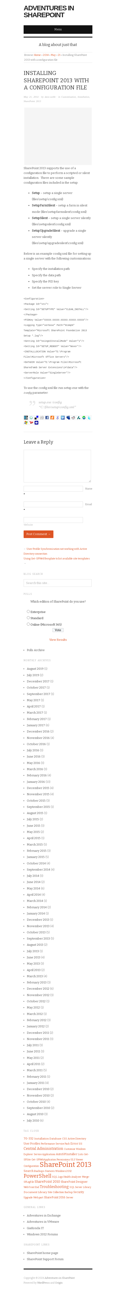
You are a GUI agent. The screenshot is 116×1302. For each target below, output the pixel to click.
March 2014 (35, 901)
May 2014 (33, 888)
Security (78, 1192)
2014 (46, 55)
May (53, 55)
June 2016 (34, 756)
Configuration (31, 1166)
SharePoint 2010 (47, 1182)
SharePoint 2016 (54, 1197)
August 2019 (35, 668)
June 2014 (34, 882)
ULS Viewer (77, 1159)
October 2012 (36, 1001)
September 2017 (38, 694)
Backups (39, 1171)
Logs (60, 1176)
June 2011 (33, 1051)
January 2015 (36, 857)
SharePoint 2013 (32, 101)
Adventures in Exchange (44, 1215)
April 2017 (34, 706)
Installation (83, 96)
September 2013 (38, 938)
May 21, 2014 (31, 96)
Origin (59, 1282)
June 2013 (33, 957)
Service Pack (62, 1143)
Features (50, 1171)
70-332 (28, 1138)
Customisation (68, 96)
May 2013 (33, 963)
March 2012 (35, 1014)
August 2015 (35, 813)
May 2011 (33, 1058)
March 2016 (35, 769)
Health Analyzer (72, 1176)
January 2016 (36, 781)
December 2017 (38, 681)
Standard (36, 618)
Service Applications (44, 1154)
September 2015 (38, 807)
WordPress (43, 1282)
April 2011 (33, 1064)
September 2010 (38, 1108)
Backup (69, 1192)
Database (55, 1138)
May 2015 (33, 832)
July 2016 (33, 750)
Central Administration (43, 1148)
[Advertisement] (58, 136)
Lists (80, 1154)
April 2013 (34, 970)
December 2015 (38, 788)
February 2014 (37, 907)
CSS (64, 1138)
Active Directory (77, 1138)
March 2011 (35, 1070)
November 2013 (38, 926)
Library (87, 1187)
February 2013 (37, 982)
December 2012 (38, 988)
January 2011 (35, 1083)
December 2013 (38, 919)
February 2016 (37, 775)
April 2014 (34, 894)
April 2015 (34, 838)
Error (74, 1143)
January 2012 (36, 1026)
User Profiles (32, 1143)
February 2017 (37, 719)
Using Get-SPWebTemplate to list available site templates (57, 558)
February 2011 (36, 1076)
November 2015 (38, 794)
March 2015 (35, 844)
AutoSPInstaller (66, 1154)
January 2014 (36, 913)
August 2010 (35, 1114)
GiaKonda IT (35, 1228)
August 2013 (35, 944)
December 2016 (38, 731)
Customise (69, 1149)
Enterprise (38, 612)
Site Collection (56, 1192)
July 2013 (33, 951)
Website (28, 524)
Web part (38, 1197)
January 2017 (36, 725)
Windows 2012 (63, 1171)
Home (37, 55)
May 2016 (33, 763)
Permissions (63, 1159)
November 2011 (38, 1039)
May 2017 (33, 700)
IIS (80, 1143)
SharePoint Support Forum (45, 1259)
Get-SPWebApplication (43, 1159)
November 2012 (38, 995)
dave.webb (50, 96)
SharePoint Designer (74, 1181)
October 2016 (36, 744)
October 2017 (36, 687)
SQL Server (75, 1187)
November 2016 (38, 738)
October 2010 (36, 1101)
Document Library (35, 1192)
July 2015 (33, 819)
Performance (48, 1143)
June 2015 (33, 825)
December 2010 (38, 1089)
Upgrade (28, 1197)
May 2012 (33, 1007)
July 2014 (33, 875)
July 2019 (33, 675)
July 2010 (33, 1120)
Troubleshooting (54, 1187)
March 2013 (35, 976)
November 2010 (38, 1095)
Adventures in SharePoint (49, 11)
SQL (54, 1176)
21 (59, 55)
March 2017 (35, 712)
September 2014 (38, 869)
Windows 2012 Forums (42, 1234)
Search (28, 1171)
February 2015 (37, 850)
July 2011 (33, 1045)
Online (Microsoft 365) (46, 624)
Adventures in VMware (43, 1221)
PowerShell (37, 1176)
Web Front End (31, 1187)
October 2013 (36, 932)
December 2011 (38, 1032)
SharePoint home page (42, 1253)
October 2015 (36, 800)
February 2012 (37, 1020)
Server (69, 1197)
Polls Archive (36, 650)
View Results (58, 639)
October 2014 (36, 863)
